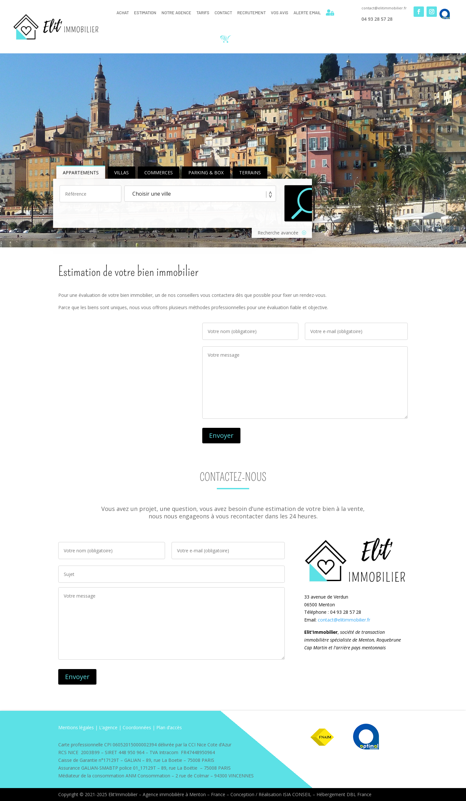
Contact (223, 12)
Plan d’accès (169, 727)
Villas (121, 172)
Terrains (250, 172)
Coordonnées (137, 727)
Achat (122, 12)
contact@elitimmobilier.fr (344, 620)
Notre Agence (176, 12)
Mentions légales (76, 727)
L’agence (108, 727)
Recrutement (251, 12)
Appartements (81, 172)
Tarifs (202, 12)
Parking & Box (206, 172)
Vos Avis (279, 12)
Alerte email (307, 12)
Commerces (158, 172)
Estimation (145, 12)
